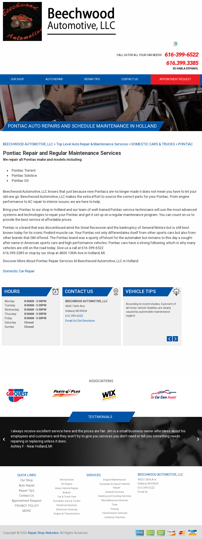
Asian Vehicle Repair (66, 488)
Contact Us (129, 79)
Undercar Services (114, 517)
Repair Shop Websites (43, 533)
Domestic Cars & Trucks (66, 500)
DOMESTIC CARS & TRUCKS (153, 144)
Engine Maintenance (114, 479)
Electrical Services (67, 505)
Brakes (67, 492)
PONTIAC (185, 144)
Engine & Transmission (67, 513)
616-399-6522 (74, 315)
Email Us (70, 320)
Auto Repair (54, 79)
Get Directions (86, 320)
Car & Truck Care (66, 496)
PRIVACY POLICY (27, 506)
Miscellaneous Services (114, 500)
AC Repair (66, 483)
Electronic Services (66, 509)
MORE (26, 511)
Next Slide (175, 338)
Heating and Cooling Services (114, 496)
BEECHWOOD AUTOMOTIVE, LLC (28, 144)
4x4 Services (67, 479)
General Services (114, 491)
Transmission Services (114, 512)
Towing (114, 508)
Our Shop (17, 79)
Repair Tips (92, 79)
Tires (114, 504)
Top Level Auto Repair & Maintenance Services (92, 144)
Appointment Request (175, 79)
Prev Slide (169, 338)
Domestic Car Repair (19, 271)
